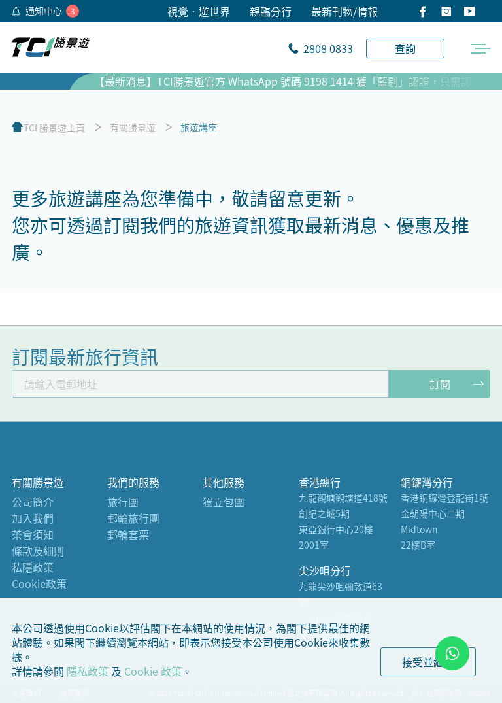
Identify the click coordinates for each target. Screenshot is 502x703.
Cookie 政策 (153, 671)
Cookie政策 (39, 583)
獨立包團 (223, 501)
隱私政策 (88, 671)
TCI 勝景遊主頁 (54, 127)
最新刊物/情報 (344, 11)
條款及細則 (38, 550)
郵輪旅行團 (133, 518)
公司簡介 (33, 501)
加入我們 (33, 518)
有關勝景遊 (133, 126)
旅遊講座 (198, 126)
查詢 (405, 48)
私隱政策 (33, 567)
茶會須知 (33, 534)
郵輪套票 (128, 534)
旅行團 (123, 501)
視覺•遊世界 (198, 11)
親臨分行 (271, 11)
